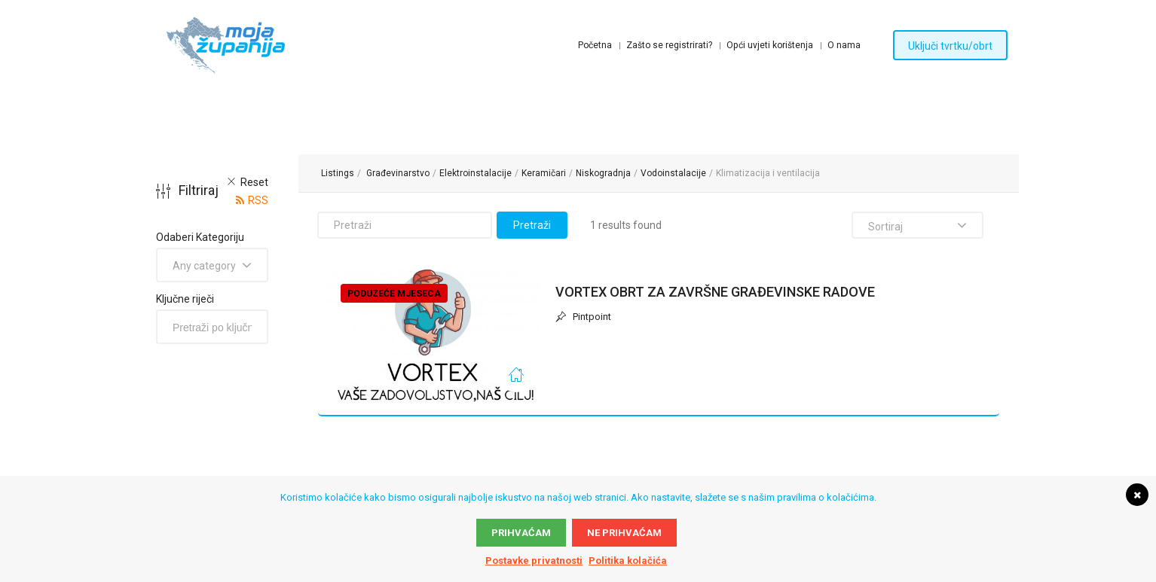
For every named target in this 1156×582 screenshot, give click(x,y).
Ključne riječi (185, 299)
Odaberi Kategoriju (200, 237)
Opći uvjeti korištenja (769, 45)
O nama (844, 45)
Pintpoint (583, 317)
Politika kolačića (628, 560)
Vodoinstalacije (673, 173)
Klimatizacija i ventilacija (768, 173)
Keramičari (543, 173)
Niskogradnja (603, 173)
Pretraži (532, 225)
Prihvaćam (521, 532)
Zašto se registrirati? (669, 45)
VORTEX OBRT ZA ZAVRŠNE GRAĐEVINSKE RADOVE (715, 292)
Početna (595, 45)
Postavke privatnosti (534, 560)
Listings (337, 173)
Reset (254, 182)
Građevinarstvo (398, 173)
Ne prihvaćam (624, 532)
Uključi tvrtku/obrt (950, 46)
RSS (258, 200)
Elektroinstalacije (475, 173)
